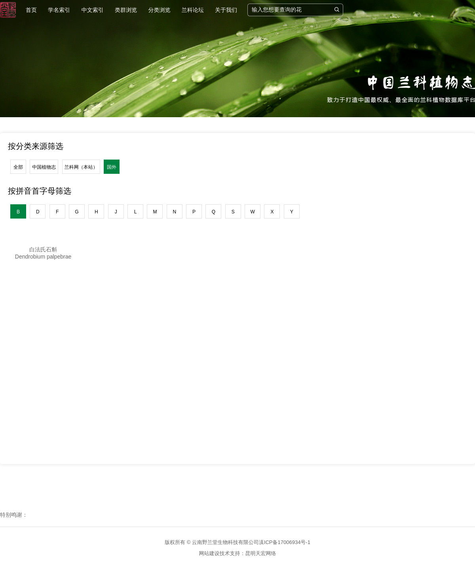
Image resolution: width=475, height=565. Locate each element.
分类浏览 (159, 10)
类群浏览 (126, 10)
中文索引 (93, 10)
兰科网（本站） (81, 167)
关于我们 (226, 10)
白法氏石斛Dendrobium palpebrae (43, 253)
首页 (31, 10)
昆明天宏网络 (260, 553)
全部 (18, 167)
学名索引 (59, 10)
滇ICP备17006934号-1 (284, 542)
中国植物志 (44, 167)
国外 (111, 167)
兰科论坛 (193, 10)
